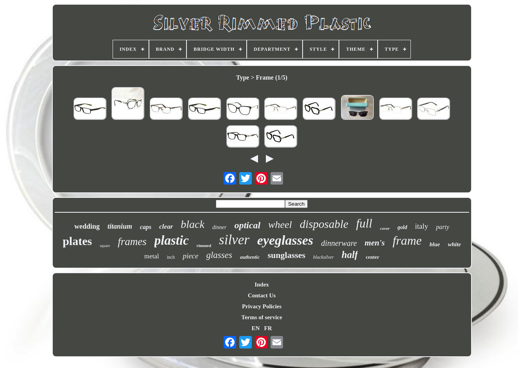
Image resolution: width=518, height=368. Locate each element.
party (442, 227)
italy (421, 226)
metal (151, 256)
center (372, 257)
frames (132, 241)
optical (247, 225)
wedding (87, 226)
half (350, 254)
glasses (219, 255)
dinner (219, 227)
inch (171, 257)
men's (375, 242)
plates (77, 241)
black (192, 224)
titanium (120, 226)
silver (234, 239)
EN (255, 328)
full (364, 223)
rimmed (204, 245)
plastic (171, 240)
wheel (280, 224)
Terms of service (261, 317)
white (454, 244)
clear (166, 226)
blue (435, 244)
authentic (250, 257)
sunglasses (286, 255)
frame (407, 240)
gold (402, 227)
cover (384, 228)
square (105, 246)
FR (268, 328)
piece (190, 256)
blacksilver (323, 257)
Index (262, 284)
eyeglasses (285, 240)
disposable (324, 224)
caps (145, 227)
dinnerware (339, 243)
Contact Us (262, 295)
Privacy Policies (261, 306)
